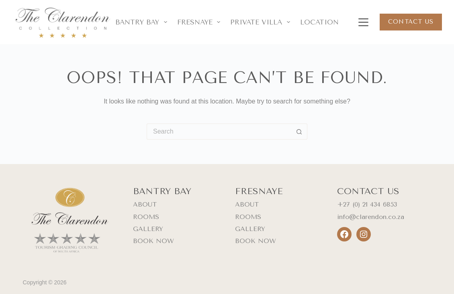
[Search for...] (219, 132)
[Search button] (299, 132)
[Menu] (362, 22)
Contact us (411, 21)
